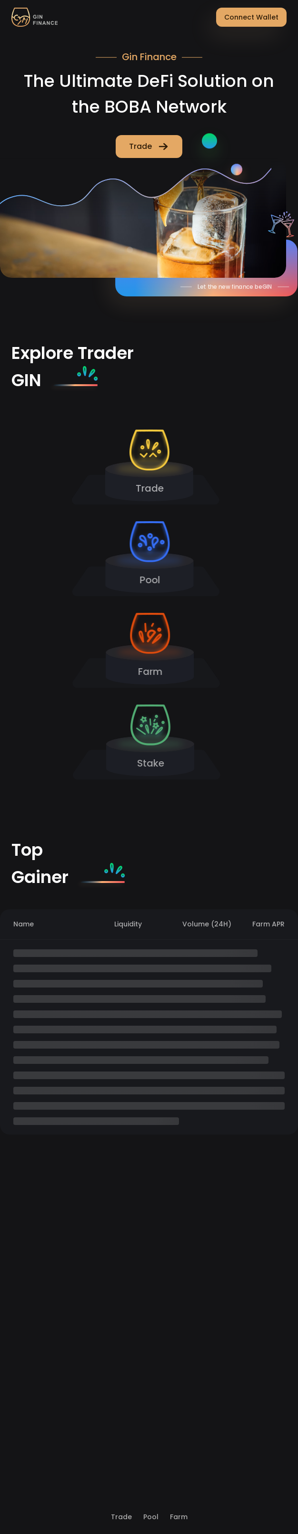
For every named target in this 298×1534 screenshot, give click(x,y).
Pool (151, 1517)
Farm (179, 1517)
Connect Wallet (251, 17)
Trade (121, 1517)
